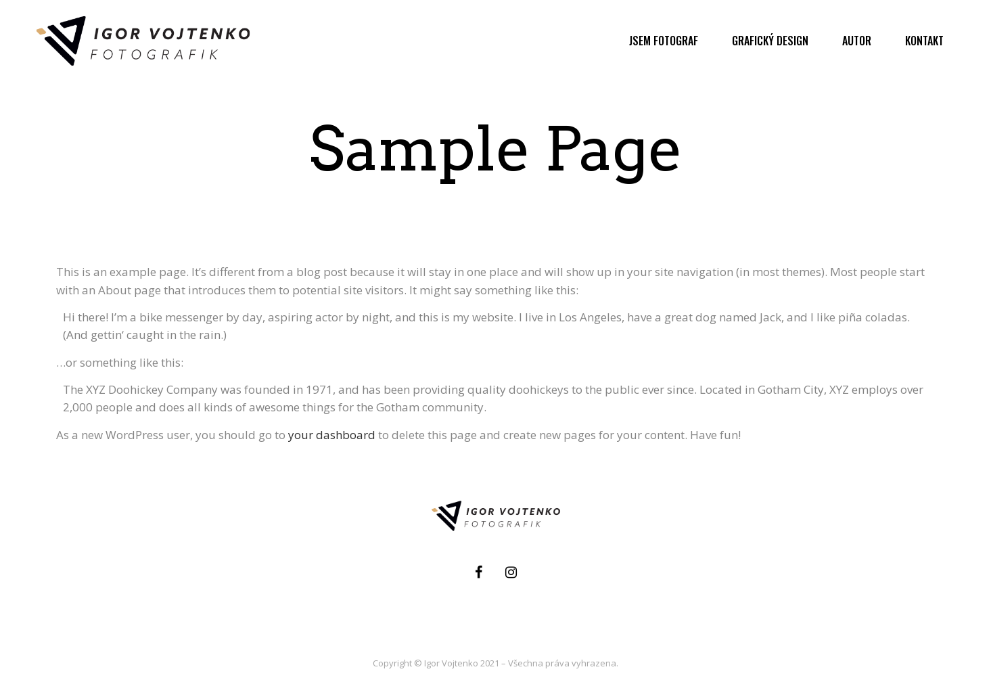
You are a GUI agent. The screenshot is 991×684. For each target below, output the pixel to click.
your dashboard (331, 434)
